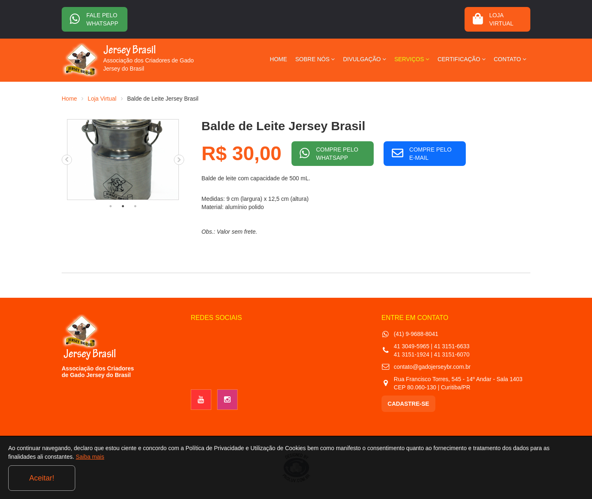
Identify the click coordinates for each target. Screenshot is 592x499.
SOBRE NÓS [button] (315, 59)
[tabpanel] (123, 159)
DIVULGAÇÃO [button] (364, 59)
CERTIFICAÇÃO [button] (461, 59)
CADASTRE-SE (408, 403)
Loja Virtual (102, 98)
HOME (278, 59)
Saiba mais (139, 480)
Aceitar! (550, 478)
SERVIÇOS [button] (411, 59)
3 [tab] (135, 206)
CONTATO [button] (510, 59)
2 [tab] (123, 206)
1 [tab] (110, 206)
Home (69, 98)
